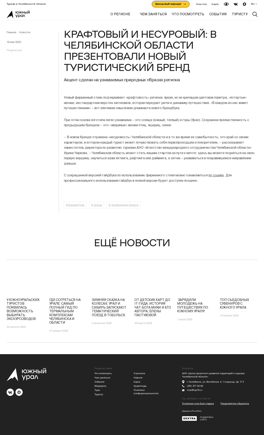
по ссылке (216, 175)
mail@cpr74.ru (194, 390)
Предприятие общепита (234, 403)
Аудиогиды (140, 386)
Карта (215, 4)
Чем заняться (102, 377)
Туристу (98, 394)
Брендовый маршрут (170, 3)
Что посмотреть (103, 373)
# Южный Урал (75, 204)
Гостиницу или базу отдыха (198, 403)
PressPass (197, 411)
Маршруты (100, 386)
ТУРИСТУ (240, 14)
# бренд (96, 204)
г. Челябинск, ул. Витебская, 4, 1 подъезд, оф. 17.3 (215, 382)
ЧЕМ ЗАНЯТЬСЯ (153, 14)
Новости (201, 4)
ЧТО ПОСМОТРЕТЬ (188, 14)
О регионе (120, 14)
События (99, 382)
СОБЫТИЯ (218, 14)
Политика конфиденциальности (146, 392)
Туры (97, 390)
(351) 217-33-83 (195, 386)
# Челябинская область (124, 204)
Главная (11, 32)
